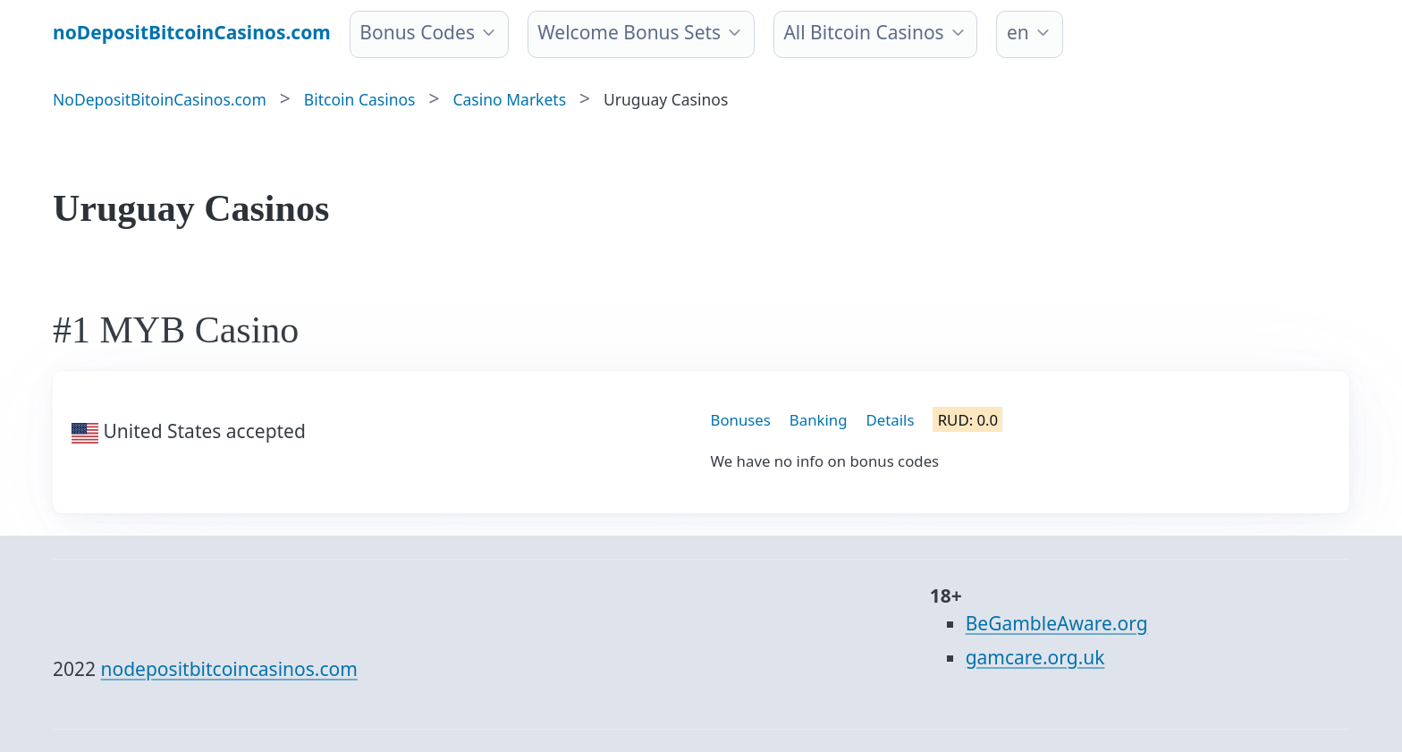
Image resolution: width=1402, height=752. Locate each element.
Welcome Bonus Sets (629, 32)
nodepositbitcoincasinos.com (229, 668)
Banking (819, 420)
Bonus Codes (417, 32)
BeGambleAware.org (1057, 623)
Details (890, 420)
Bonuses (741, 420)
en (1018, 32)
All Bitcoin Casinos (863, 32)
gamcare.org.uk (1035, 657)
